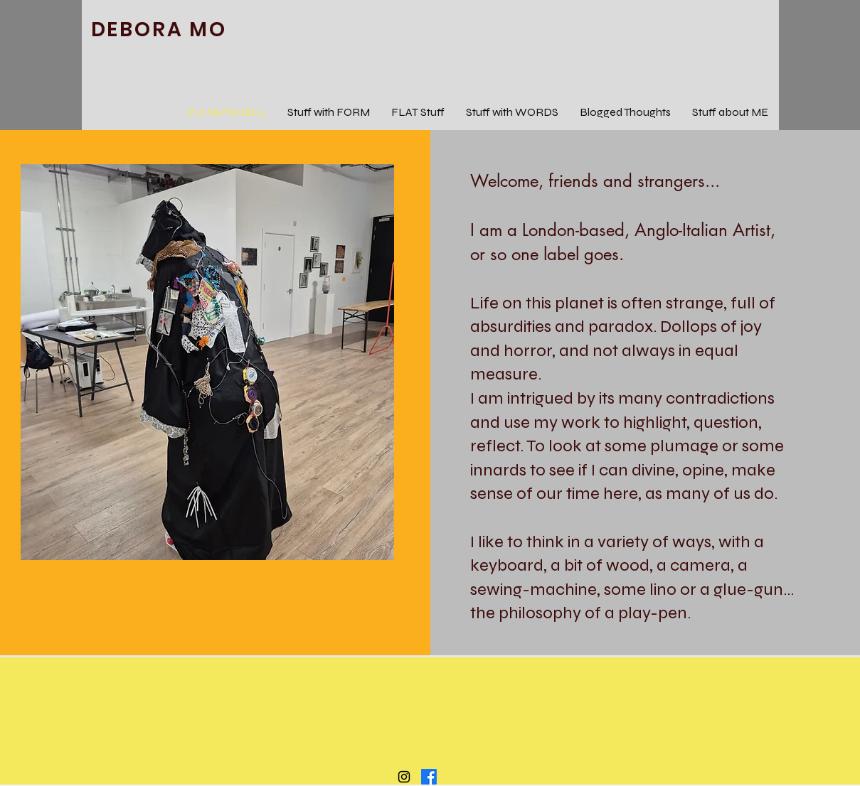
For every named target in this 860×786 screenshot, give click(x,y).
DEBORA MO (159, 29)
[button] (207, 362)
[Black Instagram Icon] (404, 777)
